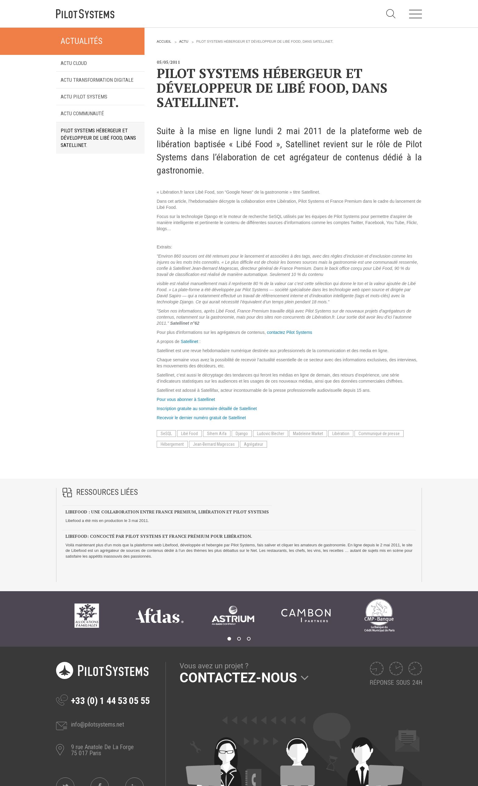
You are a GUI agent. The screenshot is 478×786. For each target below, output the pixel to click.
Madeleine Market (308, 433)
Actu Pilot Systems (84, 97)
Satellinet (189, 341)
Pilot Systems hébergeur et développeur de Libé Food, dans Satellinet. (98, 137)
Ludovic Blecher (270, 433)
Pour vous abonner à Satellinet (186, 399)
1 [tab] (229, 639)
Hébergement (172, 444)
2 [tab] (239, 639)
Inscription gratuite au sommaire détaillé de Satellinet (207, 408)
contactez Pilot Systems (289, 332)
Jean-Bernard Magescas (214, 444)
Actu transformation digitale (97, 80)
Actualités (81, 41)
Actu (183, 41)
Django (242, 433)
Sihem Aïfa (217, 433)
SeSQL (166, 433)
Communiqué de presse (379, 433)
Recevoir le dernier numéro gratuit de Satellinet (201, 417)
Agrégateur (253, 444)
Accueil (164, 41)
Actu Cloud (74, 63)
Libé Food (189, 433)
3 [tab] (249, 639)
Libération (340, 433)
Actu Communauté (82, 113)
